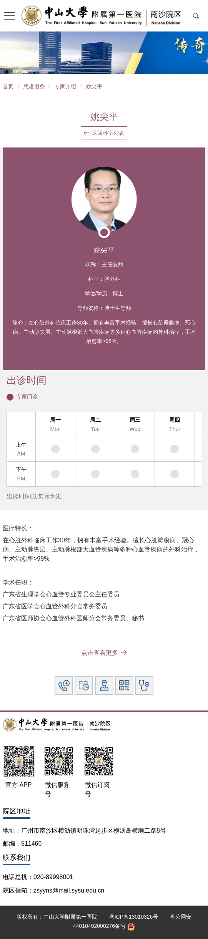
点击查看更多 (104, 652)
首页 (8, 86)
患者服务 (34, 86)
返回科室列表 (104, 133)
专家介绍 (65, 86)
